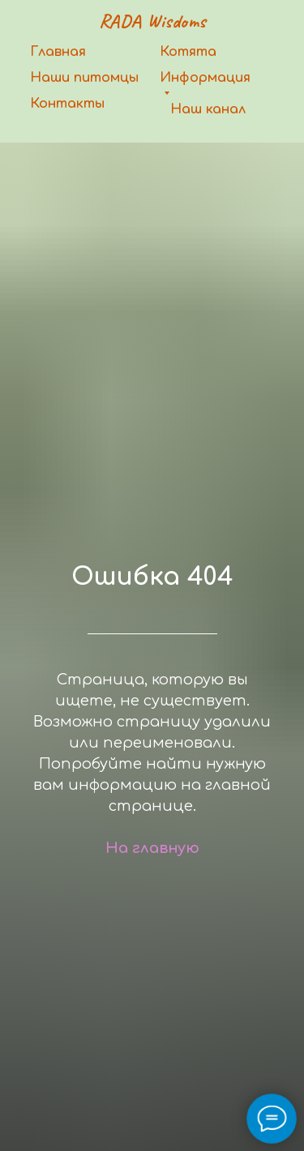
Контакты (67, 103)
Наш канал (208, 109)
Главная (58, 52)
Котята (188, 52)
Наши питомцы (84, 77)
